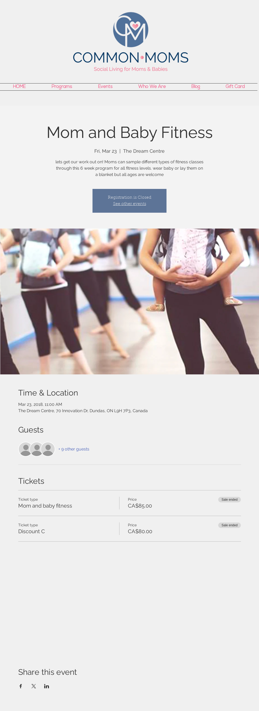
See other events (129, 204)
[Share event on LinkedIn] (46, 686)
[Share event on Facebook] (20, 686)
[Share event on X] (33, 686)
